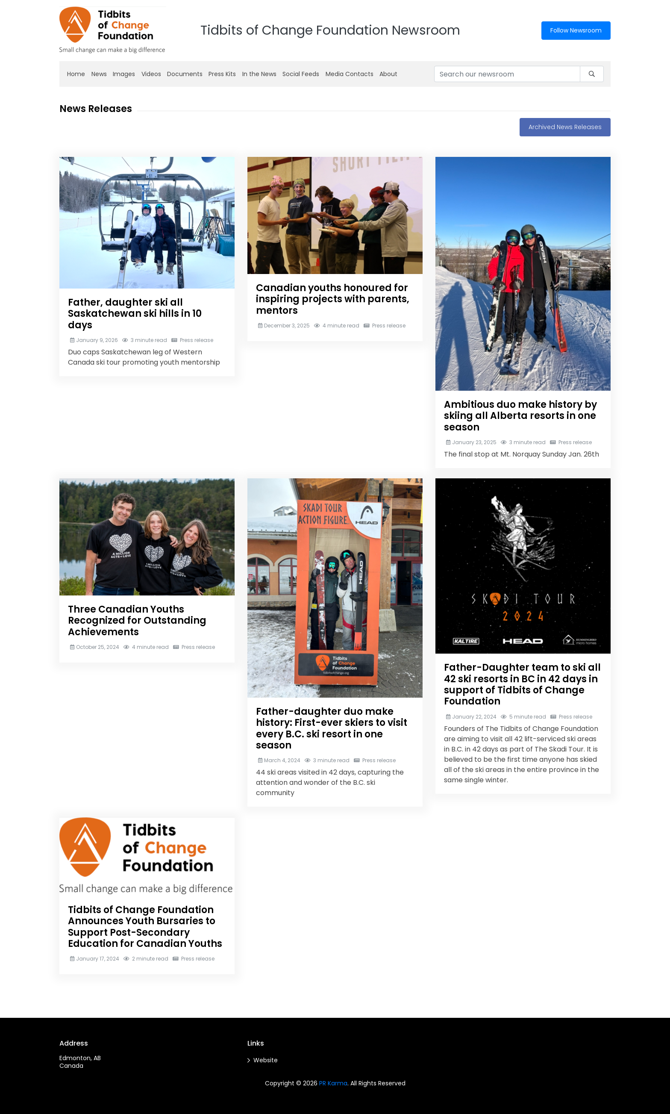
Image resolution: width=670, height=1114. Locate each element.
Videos (151, 74)
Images (124, 74)
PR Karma (333, 1083)
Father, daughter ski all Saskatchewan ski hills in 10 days (135, 314)
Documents (185, 74)
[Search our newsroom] (507, 74)
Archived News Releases (565, 127)
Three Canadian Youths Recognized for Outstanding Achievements (137, 621)
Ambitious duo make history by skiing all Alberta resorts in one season (520, 416)
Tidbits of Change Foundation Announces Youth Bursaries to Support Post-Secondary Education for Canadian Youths (145, 926)
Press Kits (222, 74)
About (388, 74)
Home (76, 74)
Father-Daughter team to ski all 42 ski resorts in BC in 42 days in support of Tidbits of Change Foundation (522, 684)
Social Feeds (300, 74)
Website (265, 1060)
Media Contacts (349, 74)
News (99, 74)
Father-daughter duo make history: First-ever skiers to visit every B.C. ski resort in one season (331, 728)
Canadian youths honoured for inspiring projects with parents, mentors (332, 299)
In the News (259, 74)
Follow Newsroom (576, 30)
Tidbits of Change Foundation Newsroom (330, 30)
